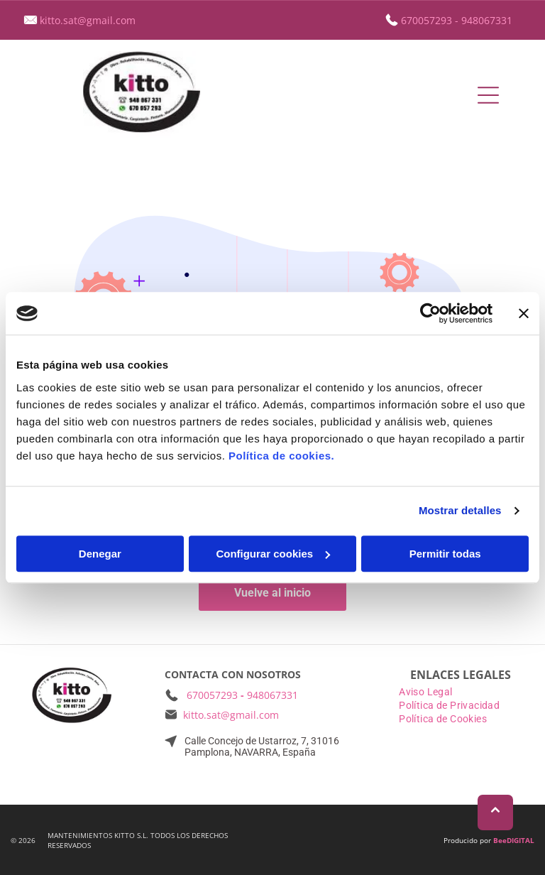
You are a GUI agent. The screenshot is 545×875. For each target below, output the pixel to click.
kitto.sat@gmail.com (88, 20)
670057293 (426, 20)
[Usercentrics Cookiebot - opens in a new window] (430, 313)
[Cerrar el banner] (524, 313)
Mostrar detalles (460, 510)
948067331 (486, 20)
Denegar (100, 554)
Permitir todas (445, 554)
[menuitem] (460, 693)
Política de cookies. (281, 456)
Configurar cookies (273, 554)
